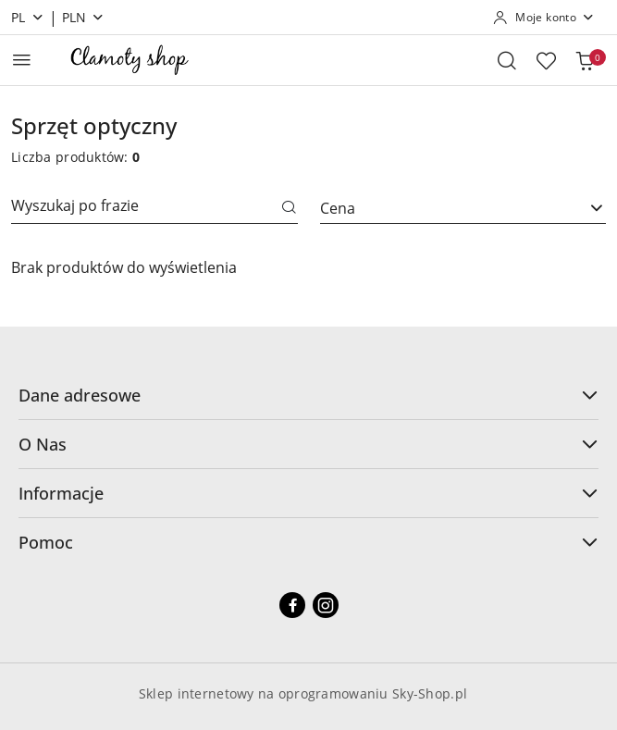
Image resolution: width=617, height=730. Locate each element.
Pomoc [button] (308, 542)
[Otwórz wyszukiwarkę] (507, 60)
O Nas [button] (308, 444)
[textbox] (440, 208)
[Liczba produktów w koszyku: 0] (584, 60)
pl (27, 17)
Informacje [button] (308, 493)
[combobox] (463, 208)
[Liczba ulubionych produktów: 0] (546, 60)
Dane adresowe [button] (308, 395)
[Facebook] (292, 605)
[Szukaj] (289, 208)
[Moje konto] (544, 17)
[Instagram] (326, 605)
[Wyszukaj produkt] (154, 208)
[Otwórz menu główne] (21, 59)
